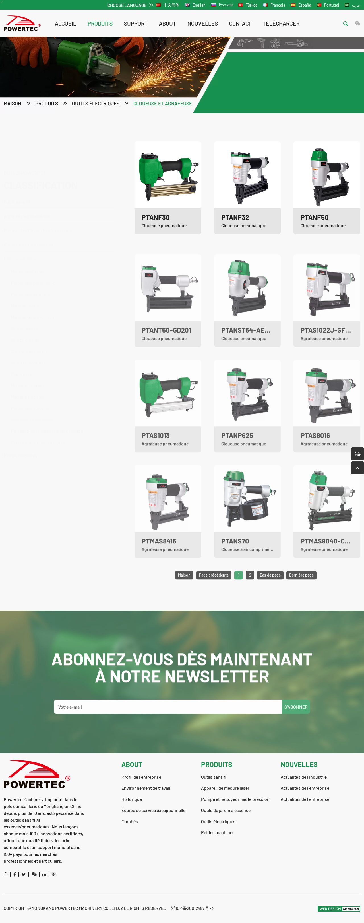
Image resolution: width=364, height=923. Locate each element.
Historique (131, 799)
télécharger (281, 23)
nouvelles (202, 23)
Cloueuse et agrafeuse (162, 104)
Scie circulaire (24, 329)
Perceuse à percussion (33, 272)
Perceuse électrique (30, 284)
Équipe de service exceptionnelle (153, 810)
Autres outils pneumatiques (38, 432)
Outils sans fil (56, 174)
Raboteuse (21, 363)
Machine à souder (28, 386)
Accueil (65, 23)
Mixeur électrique (28, 375)
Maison (12, 104)
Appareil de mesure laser (28, 188)
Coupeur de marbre (29, 341)
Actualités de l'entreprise (305, 788)
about (167, 23)
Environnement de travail (145, 788)
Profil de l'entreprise (141, 777)
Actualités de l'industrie (304, 777)
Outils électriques (95, 104)
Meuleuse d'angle (27, 261)
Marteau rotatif (25, 295)
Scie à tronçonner (28, 352)
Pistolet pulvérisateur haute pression (47, 420)
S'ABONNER (296, 717)
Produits (100, 23)
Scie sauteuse (24, 318)
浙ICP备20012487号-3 (192, 908)
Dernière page (301, 585)
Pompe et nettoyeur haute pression (56, 203)
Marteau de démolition (32, 306)
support (136, 23)
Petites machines (20, 445)
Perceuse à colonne (30, 398)
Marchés (129, 821)
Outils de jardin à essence (56, 234)
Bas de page (270, 585)
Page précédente (214, 585)
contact (240, 23)
